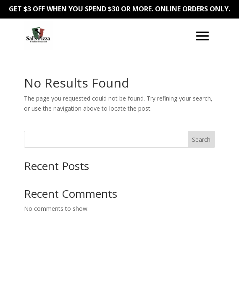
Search (201, 140)
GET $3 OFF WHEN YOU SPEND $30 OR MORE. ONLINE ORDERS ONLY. (119, 8)
